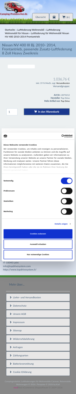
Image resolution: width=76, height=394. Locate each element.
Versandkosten (63, 83)
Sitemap (15, 330)
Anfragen (16, 347)
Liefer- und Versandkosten (25, 297)
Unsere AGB (17, 313)
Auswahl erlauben (38, 244)
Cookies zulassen (38, 234)
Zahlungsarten (18, 355)
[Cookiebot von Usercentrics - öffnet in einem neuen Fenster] (55, 136)
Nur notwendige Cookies (38, 255)
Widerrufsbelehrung (21, 338)
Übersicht (40, 17)
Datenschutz (17, 305)
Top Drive (65, 101)
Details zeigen (61, 224)
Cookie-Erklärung (20, 371)
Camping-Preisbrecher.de (13, 13)
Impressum (17, 322)
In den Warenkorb (46, 111)
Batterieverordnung (21, 363)
